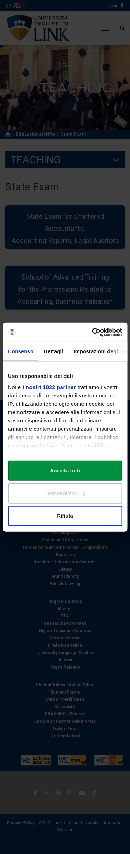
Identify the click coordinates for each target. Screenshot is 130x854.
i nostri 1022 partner (49, 387)
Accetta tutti (65, 470)
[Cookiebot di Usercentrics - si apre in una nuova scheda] (92, 332)
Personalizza (65, 493)
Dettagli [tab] (53, 351)
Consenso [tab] (20, 351)
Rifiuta (65, 516)
